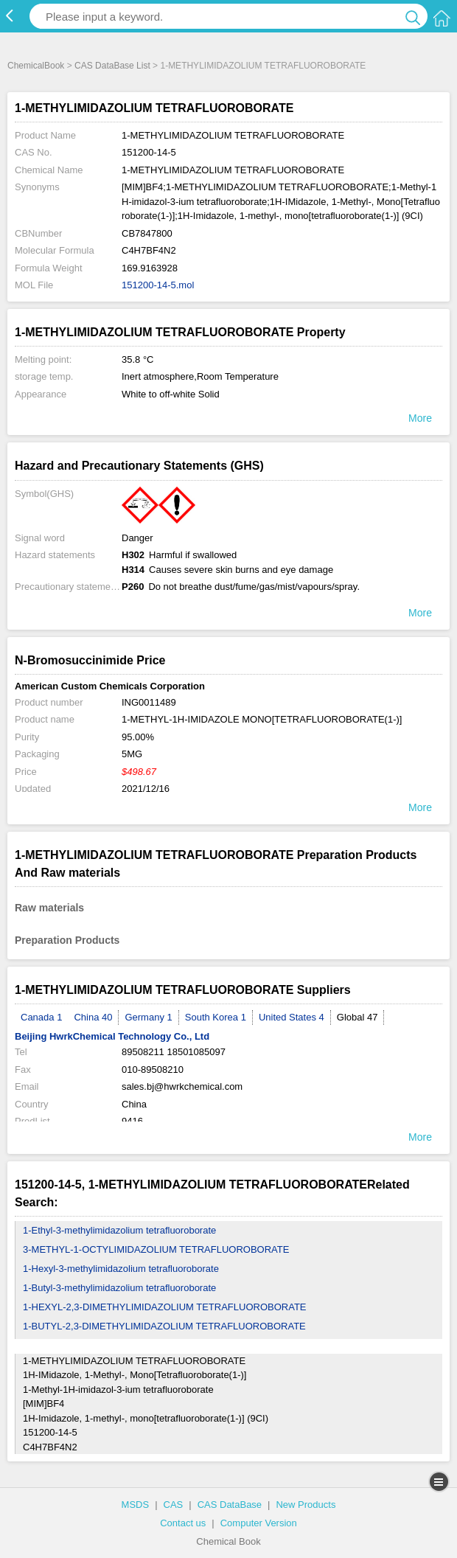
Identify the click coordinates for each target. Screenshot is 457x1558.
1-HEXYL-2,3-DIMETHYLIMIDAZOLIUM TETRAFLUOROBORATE (165, 1306)
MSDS (136, 1504)
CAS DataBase (230, 1504)
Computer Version (258, 1523)
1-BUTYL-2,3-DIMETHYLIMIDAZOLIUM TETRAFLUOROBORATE (164, 1326)
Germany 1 (148, 1017)
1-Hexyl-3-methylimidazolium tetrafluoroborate (121, 1268)
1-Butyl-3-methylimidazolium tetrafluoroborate (119, 1287)
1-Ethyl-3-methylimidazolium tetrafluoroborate (119, 1230)
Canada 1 (41, 1017)
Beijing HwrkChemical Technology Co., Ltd (112, 1036)
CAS (174, 1504)
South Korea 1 (215, 1017)
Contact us (183, 1523)
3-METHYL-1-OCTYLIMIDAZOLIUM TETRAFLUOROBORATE (156, 1249)
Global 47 (357, 1017)
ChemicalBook (35, 65)
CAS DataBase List (112, 65)
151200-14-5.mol (158, 285)
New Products (305, 1504)
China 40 (93, 1017)
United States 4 (291, 1017)
